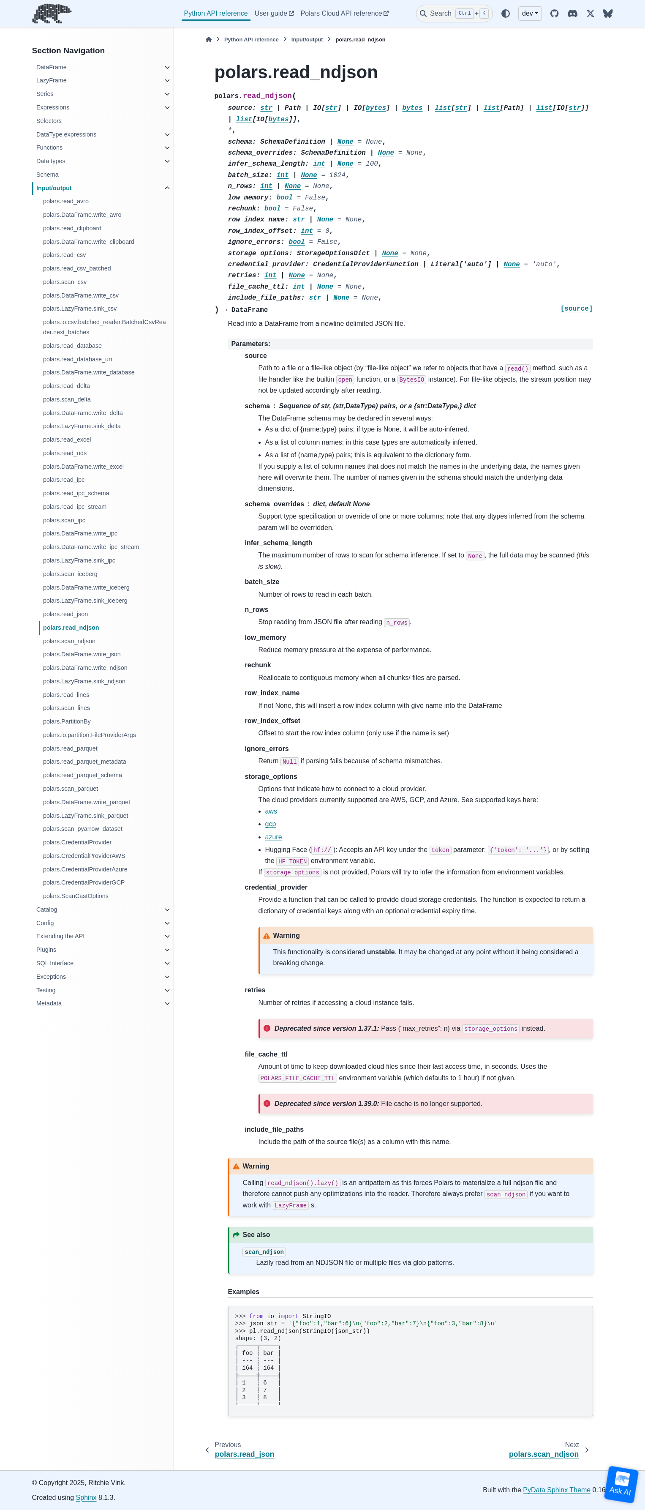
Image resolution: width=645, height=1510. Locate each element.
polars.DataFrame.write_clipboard (88, 241)
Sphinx (86, 1497)
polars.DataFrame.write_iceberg (86, 587)
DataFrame (51, 67)
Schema (47, 174)
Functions (49, 147)
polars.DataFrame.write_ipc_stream (91, 546)
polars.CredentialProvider (77, 842)
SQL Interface (54, 963)
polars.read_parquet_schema (82, 775)
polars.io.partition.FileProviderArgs (89, 735)
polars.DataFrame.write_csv (81, 295)
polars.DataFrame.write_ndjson (85, 667)
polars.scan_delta (67, 399)
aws (271, 811)
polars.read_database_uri (77, 359)
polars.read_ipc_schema (76, 493)
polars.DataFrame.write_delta (83, 413)
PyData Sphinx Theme (557, 1490)
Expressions (52, 107)
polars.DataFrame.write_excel (83, 466)
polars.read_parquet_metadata (84, 761)
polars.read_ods (65, 453)
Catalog (46, 909)
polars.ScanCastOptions (76, 896)
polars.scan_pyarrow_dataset (82, 828)
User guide (271, 13)
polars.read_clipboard (72, 228)
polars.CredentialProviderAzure (85, 869)
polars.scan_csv (65, 282)
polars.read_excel (67, 439)
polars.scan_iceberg (70, 574)
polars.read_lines (66, 694)
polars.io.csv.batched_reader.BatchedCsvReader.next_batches (104, 327)
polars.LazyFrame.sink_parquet (85, 815)
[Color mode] (506, 13)
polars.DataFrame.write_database (89, 372)
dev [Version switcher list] (527, 13)
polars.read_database (72, 345)
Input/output (54, 188)
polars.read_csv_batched (77, 268)
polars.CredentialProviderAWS (84, 855)
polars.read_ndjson (71, 627)
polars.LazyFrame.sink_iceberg (85, 600)
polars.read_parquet (70, 748)
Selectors (49, 120)
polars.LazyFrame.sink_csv (80, 308)
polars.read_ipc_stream (74, 506)
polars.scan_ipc (64, 520)
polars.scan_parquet (70, 788)
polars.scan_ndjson (69, 641)
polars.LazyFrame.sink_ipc (79, 560)
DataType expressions (66, 134)
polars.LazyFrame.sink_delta (82, 426)
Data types (50, 161)
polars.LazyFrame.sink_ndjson (84, 681)
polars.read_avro (66, 201)
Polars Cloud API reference (341, 13)
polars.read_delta (66, 385)
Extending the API (60, 936)
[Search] (454, 13)
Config (45, 923)
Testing (46, 990)
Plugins (46, 949)
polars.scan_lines (66, 707)
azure (273, 837)
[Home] (209, 39)
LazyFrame (51, 80)
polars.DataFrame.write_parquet (86, 802)
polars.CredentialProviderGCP (84, 882)
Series (45, 93)
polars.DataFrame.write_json (82, 654)
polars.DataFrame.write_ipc (80, 533)
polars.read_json (65, 614)
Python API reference (216, 13)
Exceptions (51, 976)
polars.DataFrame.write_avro (82, 214)
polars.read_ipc (63, 479)
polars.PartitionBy (67, 721)
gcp (270, 823)
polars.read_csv (64, 254)
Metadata (49, 1003)
